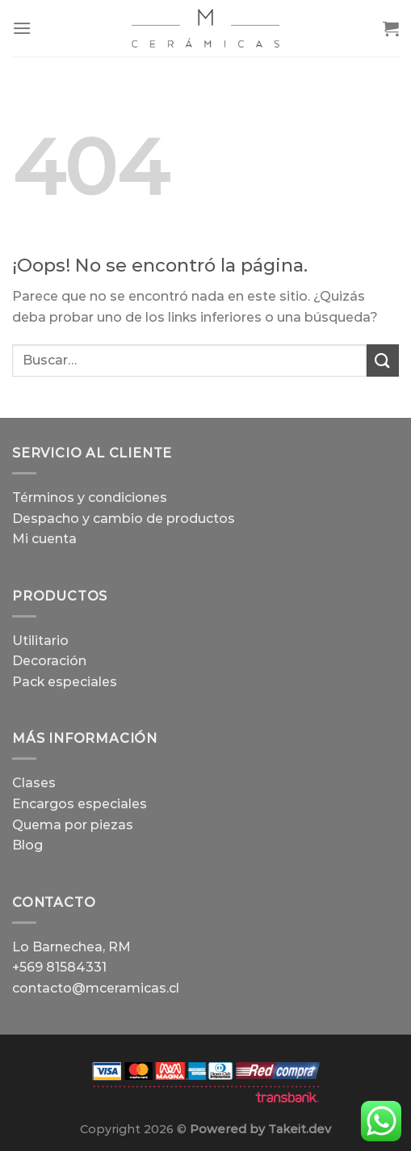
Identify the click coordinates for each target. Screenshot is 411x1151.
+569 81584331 (59, 967)
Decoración (49, 660)
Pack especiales (64, 681)
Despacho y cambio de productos (123, 518)
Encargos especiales (79, 804)
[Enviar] (383, 360)
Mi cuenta (44, 538)
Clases (34, 783)
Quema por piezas (72, 825)
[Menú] (21, 28)
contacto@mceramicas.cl (95, 988)
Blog (27, 845)
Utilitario (40, 640)
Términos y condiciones (89, 497)
